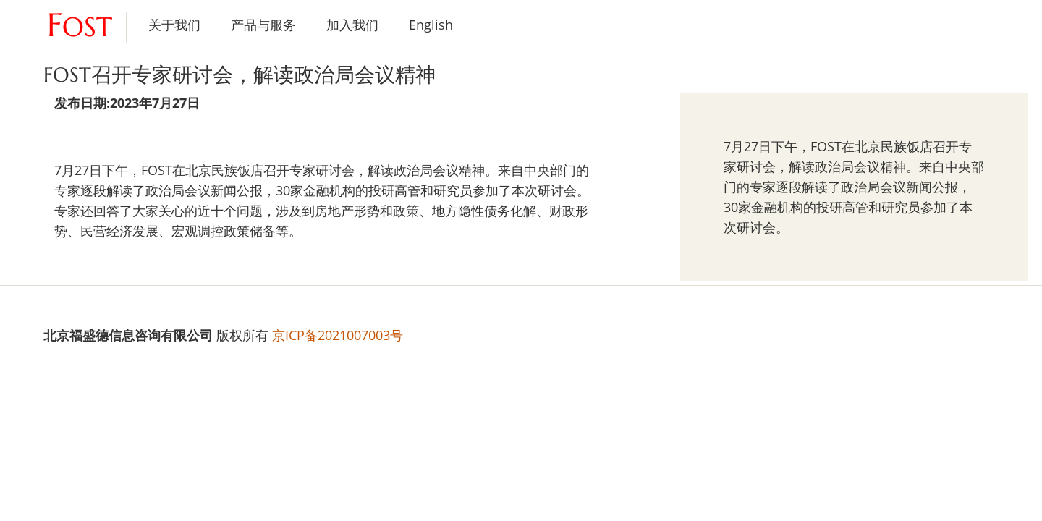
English (431, 24)
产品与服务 (263, 24)
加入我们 (352, 24)
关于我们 (174, 24)
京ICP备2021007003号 (337, 335)
